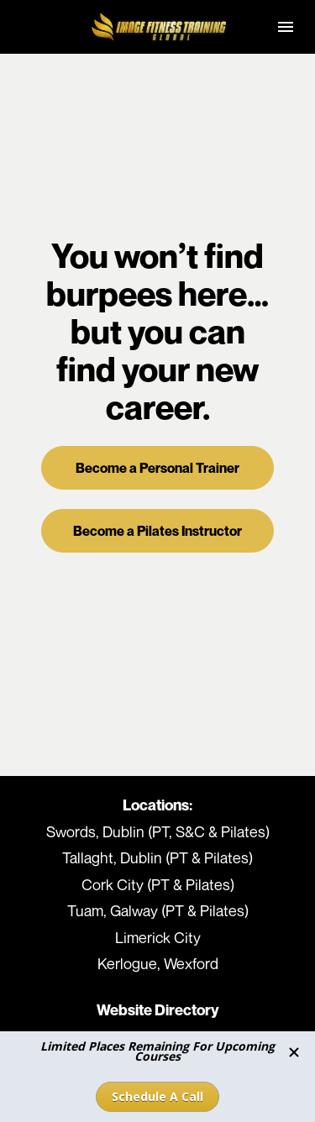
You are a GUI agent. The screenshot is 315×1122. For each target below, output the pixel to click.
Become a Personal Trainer (157, 424)
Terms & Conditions (157, 976)
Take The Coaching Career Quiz (158, 1003)
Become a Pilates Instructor (157, 488)
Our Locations (157, 950)
